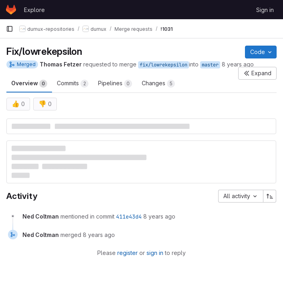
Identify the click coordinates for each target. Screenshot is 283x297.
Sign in (265, 9)
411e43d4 (129, 216)
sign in (155, 252)
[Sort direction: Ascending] (269, 196)
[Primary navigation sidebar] (9, 28)
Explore (34, 9)
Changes (158, 84)
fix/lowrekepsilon (163, 65)
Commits (72, 84)
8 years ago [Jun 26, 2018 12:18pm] (238, 64)
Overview (29, 84)
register (127, 252)
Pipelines (115, 84)
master (210, 65)
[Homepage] (11, 9)
